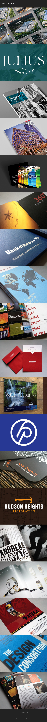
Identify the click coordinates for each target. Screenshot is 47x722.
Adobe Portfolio (27, 719)
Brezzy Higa (8, 3)
